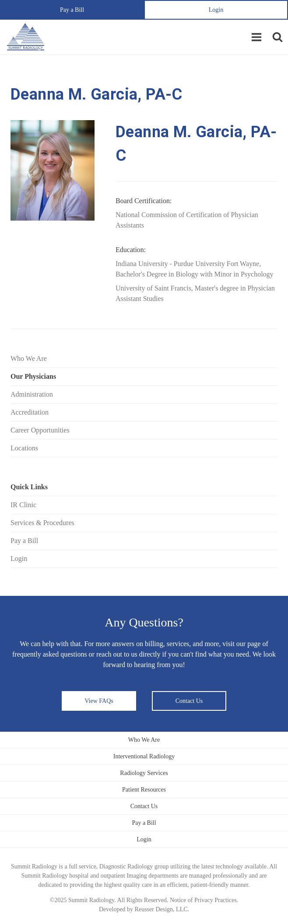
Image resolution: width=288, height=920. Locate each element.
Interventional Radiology (144, 756)
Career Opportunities (40, 430)
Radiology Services (144, 773)
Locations (24, 448)
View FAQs (98, 701)
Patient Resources (144, 789)
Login (216, 10)
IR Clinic (23, 504)
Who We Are (29, 358)
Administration (32, 394)
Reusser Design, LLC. (162, 909)
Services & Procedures (42, 522)
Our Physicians (33, 376)
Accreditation (30, 412)
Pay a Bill (72, 10)
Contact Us (189, 701)
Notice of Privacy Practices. (204, 900)
